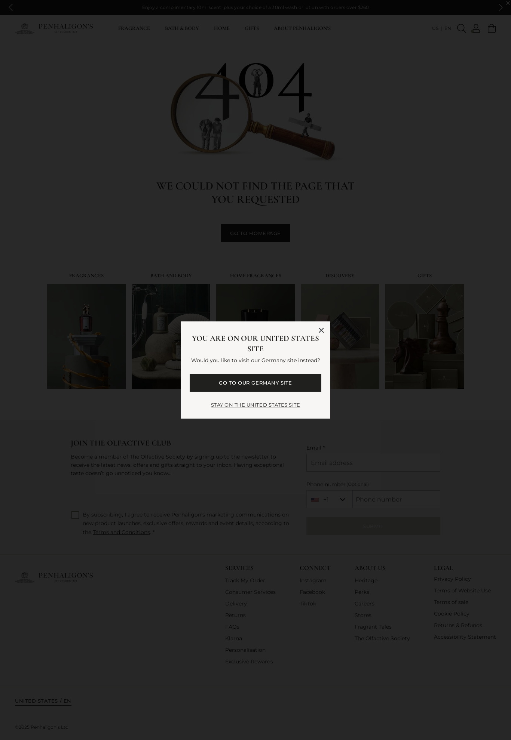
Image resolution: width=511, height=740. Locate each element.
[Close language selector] (321, 330)
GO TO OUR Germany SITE (255, 383)
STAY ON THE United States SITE (255, 405)
